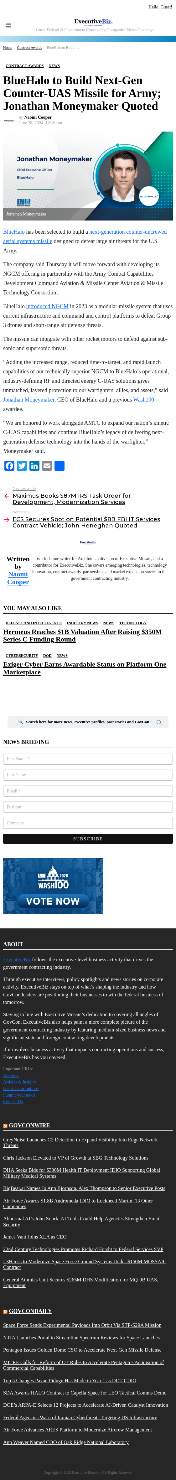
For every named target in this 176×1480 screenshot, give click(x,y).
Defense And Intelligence (34, 623)
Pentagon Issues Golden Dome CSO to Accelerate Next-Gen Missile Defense (82, 1350)
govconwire (29, 1125)
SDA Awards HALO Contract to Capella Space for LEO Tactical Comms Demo (85, 1393)
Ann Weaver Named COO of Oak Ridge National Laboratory (66, 1442)
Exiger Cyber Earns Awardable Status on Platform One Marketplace (84, 668)
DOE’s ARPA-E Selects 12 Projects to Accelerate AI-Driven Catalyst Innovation (85, 1405)
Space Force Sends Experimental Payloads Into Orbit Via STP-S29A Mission (82, 1325)
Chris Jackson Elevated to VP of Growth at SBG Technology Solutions (75, 1158)
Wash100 (143, 400)
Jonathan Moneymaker (28, 400)
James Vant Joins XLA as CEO (35, 1237)
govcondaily (30, 1311)
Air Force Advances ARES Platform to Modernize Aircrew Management (77, 1430)
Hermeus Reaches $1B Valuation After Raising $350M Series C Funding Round (82, 635)
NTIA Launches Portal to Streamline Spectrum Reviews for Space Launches (81, 1338)
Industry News (82, 623)
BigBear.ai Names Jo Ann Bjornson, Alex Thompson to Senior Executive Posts (84, 1188)
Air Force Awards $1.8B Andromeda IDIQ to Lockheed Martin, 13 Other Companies (78, 1203)
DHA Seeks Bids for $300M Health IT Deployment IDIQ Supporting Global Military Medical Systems (81, 1173)
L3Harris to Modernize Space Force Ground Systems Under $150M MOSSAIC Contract (84, 1264)
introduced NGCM (47, 306)
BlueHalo (14, 232)
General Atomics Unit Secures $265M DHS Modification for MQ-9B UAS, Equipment (80, 1282)
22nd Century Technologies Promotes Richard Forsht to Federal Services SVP (83, 1249)
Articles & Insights (20, 1082)
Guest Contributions (21, 1088)
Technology (133, 623)
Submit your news (19, 1095)
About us (11, 1075)
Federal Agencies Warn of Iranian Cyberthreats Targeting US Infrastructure (80, 1417)
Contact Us (13, 1101)
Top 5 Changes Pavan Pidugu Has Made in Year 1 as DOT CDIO (69, 1381)
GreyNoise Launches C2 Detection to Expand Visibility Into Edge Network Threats (80, 1142)
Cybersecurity (22, 655)
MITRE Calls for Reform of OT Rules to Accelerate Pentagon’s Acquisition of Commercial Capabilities (83, 1365)
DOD (47, 655)
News (108, 623)
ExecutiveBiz (17, 960)
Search (159, 723)
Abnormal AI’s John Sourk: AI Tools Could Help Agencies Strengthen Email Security (82, 1221)
